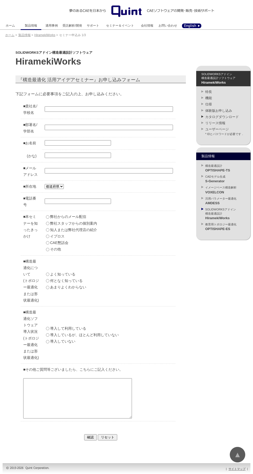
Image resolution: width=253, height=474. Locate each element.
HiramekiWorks (44, 35)
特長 (208, 92)
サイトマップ (237, 468)
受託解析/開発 (72, 25)
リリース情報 (215, 123)
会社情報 (147, 25)
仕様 (208, 104)
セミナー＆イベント (120, 25)
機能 (208, 98)
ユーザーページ (217, 129)
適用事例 (51, 25)
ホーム (10, 25)
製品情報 (31, 25)
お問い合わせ (168, 25)
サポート (93, 25)
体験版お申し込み (218, 111)
